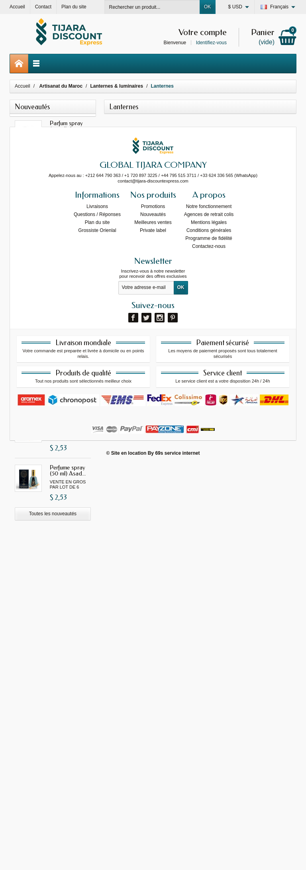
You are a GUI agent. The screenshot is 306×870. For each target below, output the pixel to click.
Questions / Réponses (97, 618)
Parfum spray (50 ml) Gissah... (70, 175)
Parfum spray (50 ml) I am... (66, 224)
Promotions (153, 610)
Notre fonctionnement (209, 610)
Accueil (22, 86)
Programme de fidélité (208, 642)
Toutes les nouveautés (52, 514)
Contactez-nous (209, 650)
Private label (153, 634)
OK (207, 7)
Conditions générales (208, 634)
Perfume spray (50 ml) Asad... (68, 470)
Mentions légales (209, 626)
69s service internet (177, 857)
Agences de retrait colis (209, 618)
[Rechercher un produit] (152, 7)
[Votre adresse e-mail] (146, 692)
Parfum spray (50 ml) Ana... (66, 126)
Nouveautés (153, 618)
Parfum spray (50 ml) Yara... (67, 372)
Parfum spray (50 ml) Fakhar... (69, 323)
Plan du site (97, 626)
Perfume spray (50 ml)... (67, 421)
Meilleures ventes (152, 626)
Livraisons (97, 610)
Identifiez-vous (211, 42)
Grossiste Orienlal (97, 634)
